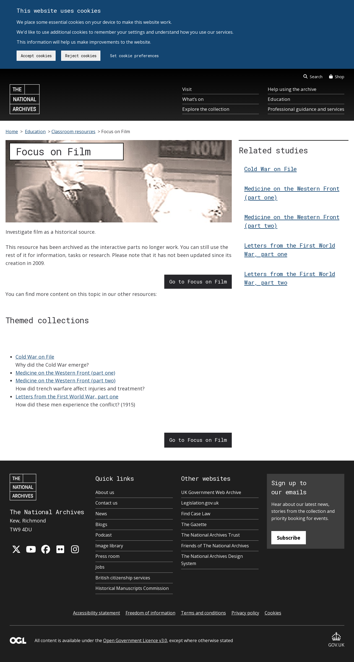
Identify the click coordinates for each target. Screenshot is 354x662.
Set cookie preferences (134, 55)
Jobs (100, 567)
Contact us (106, 503)
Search (312, 76)
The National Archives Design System (212, 559)
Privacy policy (245, 613)
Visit (187, 89)
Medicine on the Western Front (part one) (65, 372)
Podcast (103, 535)
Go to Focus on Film (198, 281)
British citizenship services (122, 578)
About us (104, 492)
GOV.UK (336, 640)
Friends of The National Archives (215, 546)
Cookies (273, 613)
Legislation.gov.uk (200, 503)
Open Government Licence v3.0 (135, 640)
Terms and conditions (203, 613)
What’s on (193, 99)
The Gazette (194, 524)
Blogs (101, 524)
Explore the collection (205, 109)
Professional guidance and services (306, 109)
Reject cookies (81, 55)
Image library (109, 546)
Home (12, 131)
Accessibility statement (96, 613)
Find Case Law (195, 514)
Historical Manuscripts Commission (132, 588)
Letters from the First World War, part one (66, 396)
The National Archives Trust (210, 535)
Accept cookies (36, 55)
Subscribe (288, 537)
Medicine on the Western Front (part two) (65, 380)
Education (279, 99)
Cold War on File (34, 356)
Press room (107, 556)
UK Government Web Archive (211, 492)
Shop (336, 76)
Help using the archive (292, 89)
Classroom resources (73, 131)
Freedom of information (150, 613)
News (101, 514)
